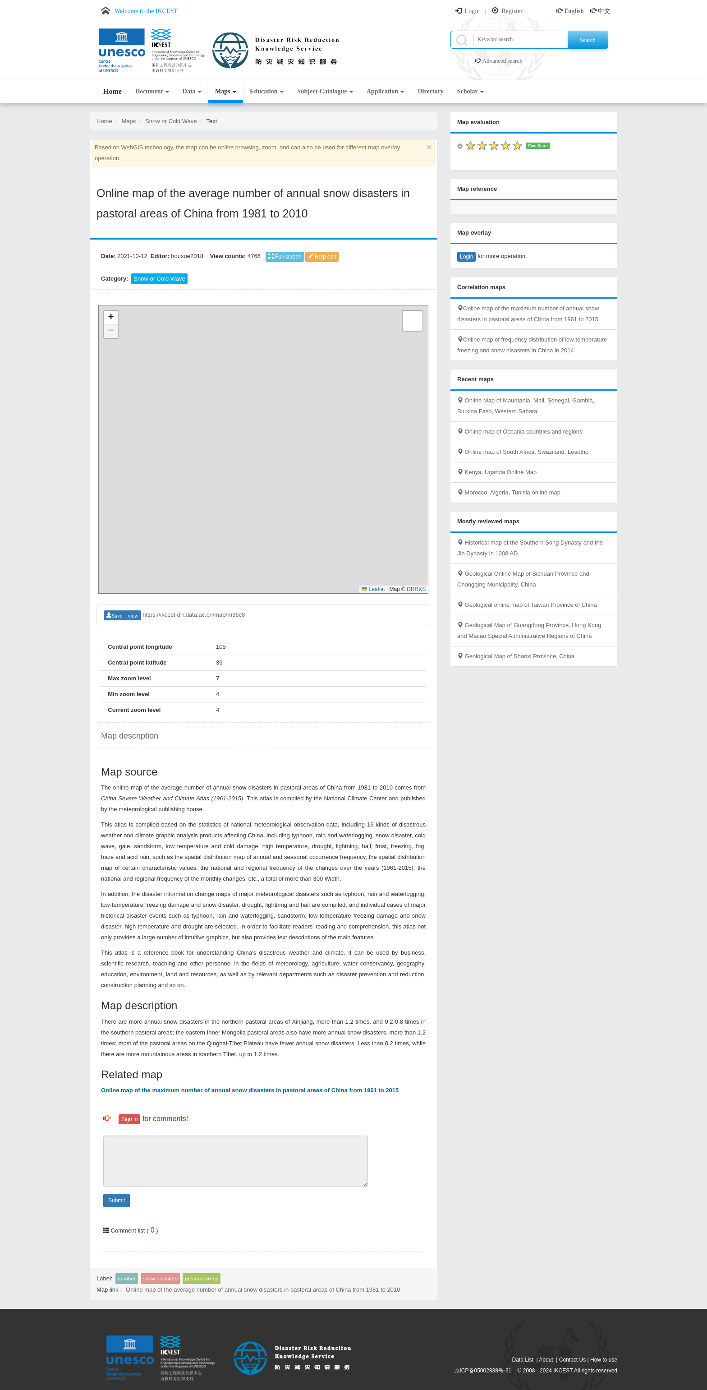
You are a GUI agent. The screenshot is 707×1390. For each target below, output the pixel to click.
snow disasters (160, 1278)
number (127, 1278)
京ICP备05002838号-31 (483, 1370)
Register (512, 11)
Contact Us (572, 1360)
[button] (111, 317)
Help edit (322, 257)
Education (267, 91)
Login (472, 11)
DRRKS (416, 589)
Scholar (470, 91)
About (546, 1360)
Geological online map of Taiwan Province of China (527, 604)
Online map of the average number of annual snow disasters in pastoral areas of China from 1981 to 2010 (263, 1289)
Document (152, 91)
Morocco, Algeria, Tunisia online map (508, 492)
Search (588, 40)
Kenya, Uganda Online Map (497, 472)
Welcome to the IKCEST (146, 11)
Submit (116, 1200)
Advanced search (502, 60)
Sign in (129, 1119)
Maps (225, 91)
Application (385, 91)
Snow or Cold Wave (171, 121)
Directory (430, 91)
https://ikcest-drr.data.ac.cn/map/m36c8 (193, 614)
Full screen (285, 257)
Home (112, 91)
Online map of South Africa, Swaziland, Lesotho (522, 451)
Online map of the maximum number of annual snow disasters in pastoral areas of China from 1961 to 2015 (250, 1090)
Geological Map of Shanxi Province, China (515, 656)
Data (192, 91)
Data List (522, 1360)
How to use (603, 1360)
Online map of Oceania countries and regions (520, 431)
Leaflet (373, 589)
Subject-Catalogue (325, 91)
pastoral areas (201, 1278)
